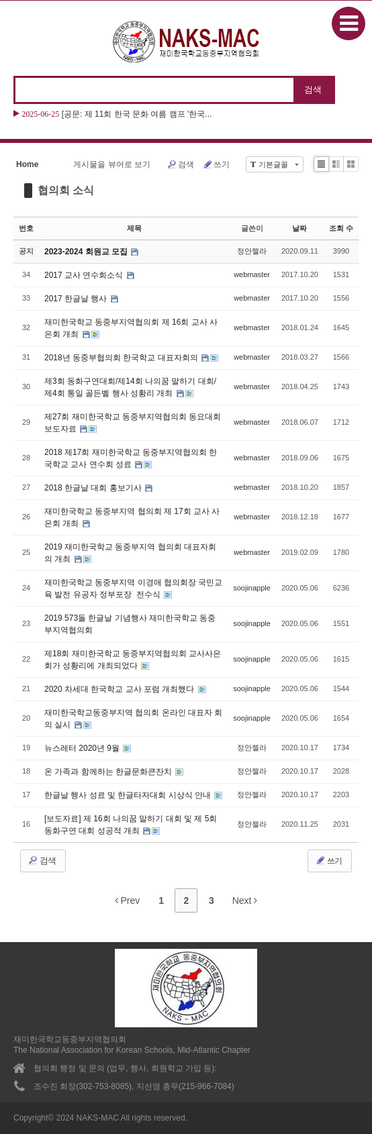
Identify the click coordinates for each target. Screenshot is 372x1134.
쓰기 (216, 164)
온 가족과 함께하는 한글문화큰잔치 (109, 771)
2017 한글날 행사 (76, 298)
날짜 (299, 228)
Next (245, 900)
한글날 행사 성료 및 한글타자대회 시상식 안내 (128, 795)
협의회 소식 (66, 190)
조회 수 (341, 228)
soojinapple (252, 588)
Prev (127, 900)
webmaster (252, 274)
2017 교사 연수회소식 (85, 275)
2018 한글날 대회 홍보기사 (94, 488)
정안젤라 (252, 251)
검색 (180, 164)
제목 (134, 228)
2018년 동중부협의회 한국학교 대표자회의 (122, 357)
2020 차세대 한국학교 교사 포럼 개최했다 (120, 689)
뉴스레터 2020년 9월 (83, 748)
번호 (26, 228)
